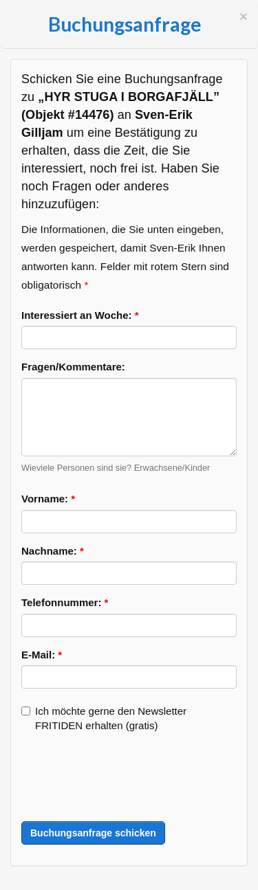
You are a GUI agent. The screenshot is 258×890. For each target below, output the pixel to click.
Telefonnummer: (64, 602)
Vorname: (48, 498)
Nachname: (52, 551)
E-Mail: (41, 654)
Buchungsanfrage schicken (93, 832)
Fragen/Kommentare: (73, 366)
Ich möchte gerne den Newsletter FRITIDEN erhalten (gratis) (103, 718)
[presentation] (125, 777)
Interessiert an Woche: (80, 315)
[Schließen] (243, 16)
